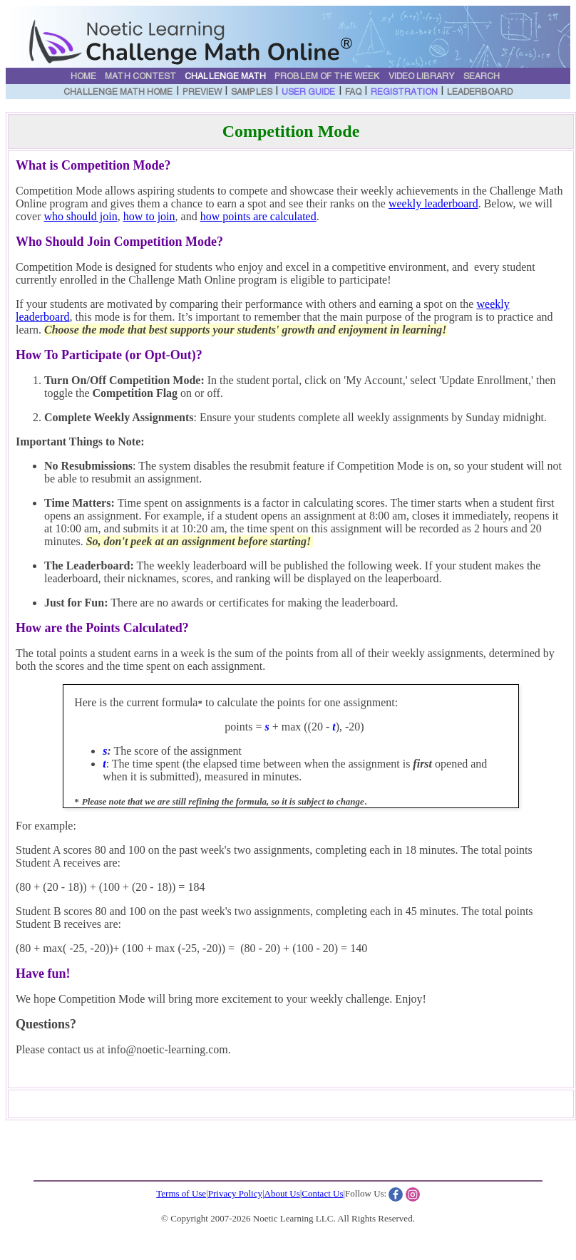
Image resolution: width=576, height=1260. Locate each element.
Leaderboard (480, 92)
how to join (149, 216)
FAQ (353, 92)
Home (83, 77)
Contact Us (322, 1193)
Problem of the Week (326, 77)
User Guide (309, 92)
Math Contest (140, 77)
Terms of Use (181, 1193)
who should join (81, 216)
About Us (282, 1193)
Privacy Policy (235, 1193)
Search (481, 77)
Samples (251, 92)
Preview (202, 92)
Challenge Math (225, 77)
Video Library (422, 77)
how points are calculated (258, 216)
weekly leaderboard (433, 203)
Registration (404, 92)
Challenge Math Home (118, 92)
